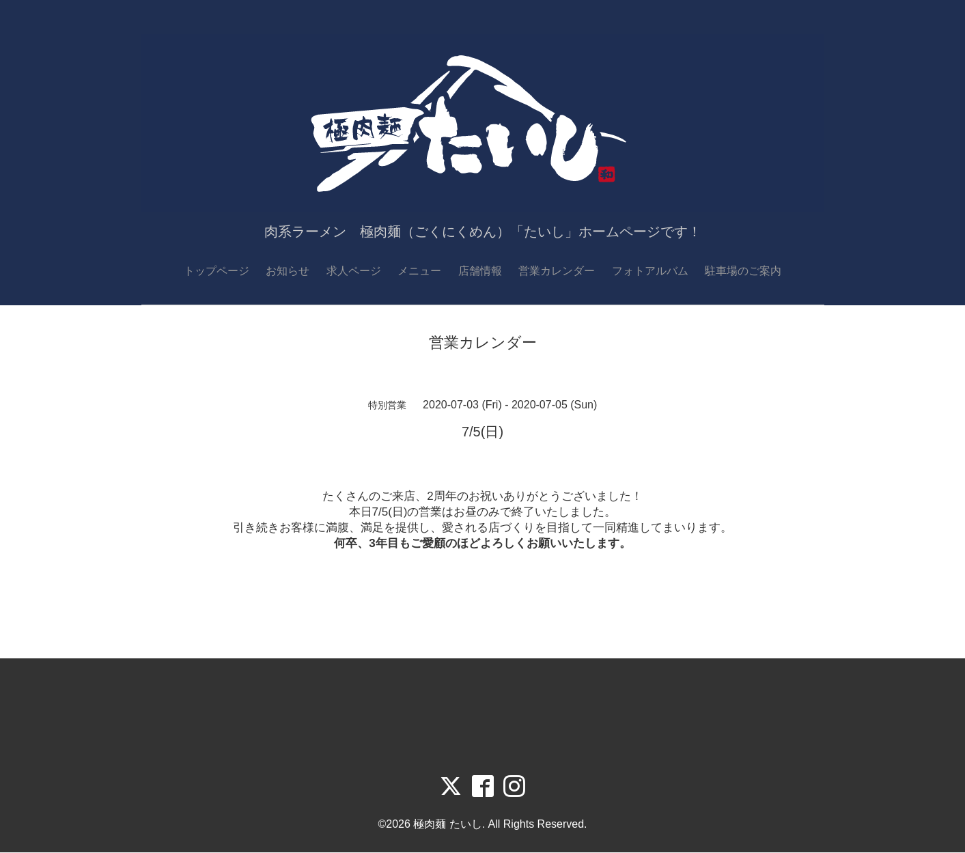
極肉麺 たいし (447, 824)
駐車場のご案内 (743, 271)
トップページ (216, 271)
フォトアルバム (650, 271)
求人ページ (353, 271)
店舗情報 (480, 271)
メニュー (419, 271)
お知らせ (287, 271)
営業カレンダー (556, 271)
